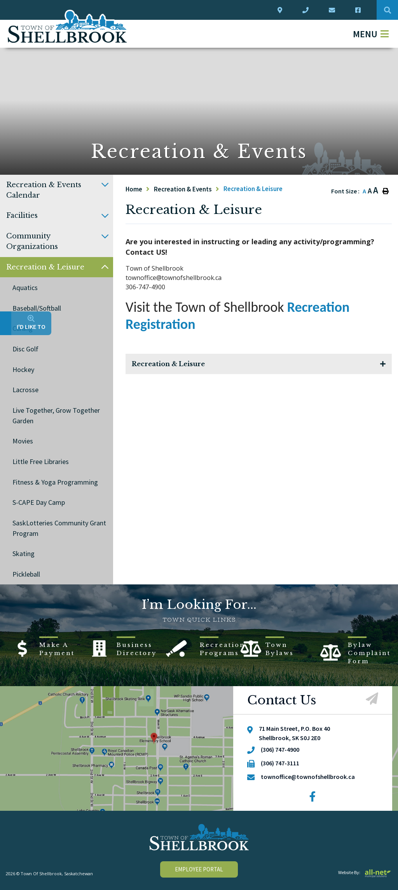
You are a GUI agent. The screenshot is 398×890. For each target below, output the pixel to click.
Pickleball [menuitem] (26, 574)
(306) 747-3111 (280, 763)
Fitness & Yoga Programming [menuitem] (55, 482)
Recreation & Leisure (253, 188)
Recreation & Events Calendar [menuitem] (43, 190)
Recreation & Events (183, 189)
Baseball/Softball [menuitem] (36, 308)
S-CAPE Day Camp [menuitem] (38, 502)
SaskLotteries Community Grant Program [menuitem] (59, 528)
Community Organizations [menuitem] (32, 241)
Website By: (365, 872)
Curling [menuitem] (22, 328)
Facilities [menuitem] (22, 215)
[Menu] (371, 34)
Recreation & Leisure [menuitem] (45, 267)
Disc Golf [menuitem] (25, 348)
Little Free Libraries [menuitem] (40, 461)
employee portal (199, 869)
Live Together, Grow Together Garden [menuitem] (56, 415)
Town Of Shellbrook (67, 26)
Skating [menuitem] (23, 553)
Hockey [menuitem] (23, 369)
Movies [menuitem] (22, 440)
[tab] (259, 364)
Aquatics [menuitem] (25, 287)
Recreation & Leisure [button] (168, 364)
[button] (105, 185)
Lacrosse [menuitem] (25, 389)
